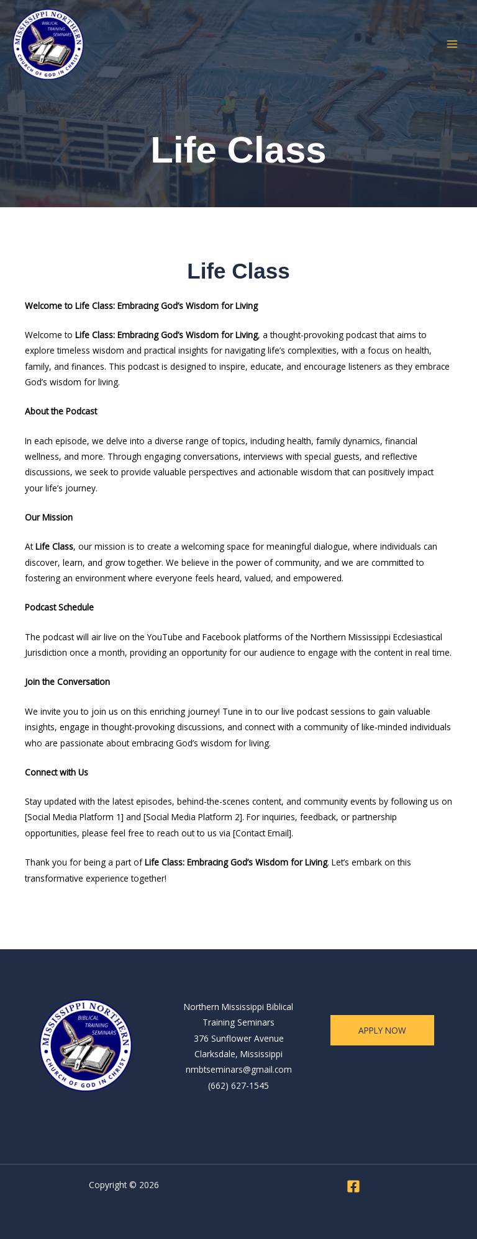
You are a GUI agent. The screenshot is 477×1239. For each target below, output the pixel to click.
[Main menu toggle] (452, 44)
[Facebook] (353, 1186)
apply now (382, 1030)
